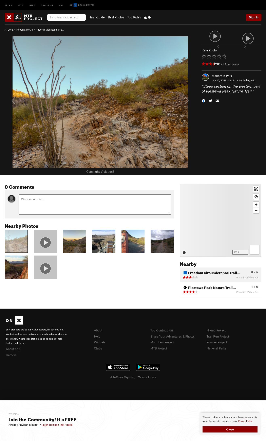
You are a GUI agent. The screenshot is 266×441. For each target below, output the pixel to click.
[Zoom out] (256, 210)
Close (230, 429)
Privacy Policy (245, 421)
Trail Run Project (218, 336)
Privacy (152, 377)
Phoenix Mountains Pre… (50, 29)
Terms (141, 377)
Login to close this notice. (57, 424)
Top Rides (134, 17)
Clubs (98, 348)
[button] (203, 100)
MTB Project (158, 348)
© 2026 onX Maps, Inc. (122, 377)
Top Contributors (161, 330)
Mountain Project (162, 342)
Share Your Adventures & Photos (172, 336)
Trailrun (47, 5)
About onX (13, 349)
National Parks (216, 348)
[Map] (220, 220)
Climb (8, 5)
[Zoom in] (256, 205)
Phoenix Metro (24, 29)
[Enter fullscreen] (256, 189)
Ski (61, 5)
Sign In (254, 17)
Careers (11, 355)
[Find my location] (256, 197)
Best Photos (116, 17)
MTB (20, 5)
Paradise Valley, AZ (243, 80)
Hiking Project (216, 330)
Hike (32, 5)
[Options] (254, 249)
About (98, 330)
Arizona (9, 29)
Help (97, 336)
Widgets (100, 342)
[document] (230, 423)
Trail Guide (97, 17)
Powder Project (217, 342)
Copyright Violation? (100, 171)
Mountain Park (222, 76)
